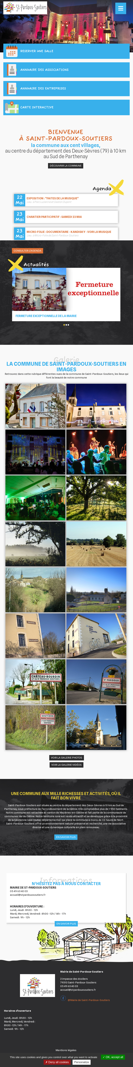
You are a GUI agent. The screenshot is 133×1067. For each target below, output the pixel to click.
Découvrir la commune (65, 165)
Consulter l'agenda (27, 250)
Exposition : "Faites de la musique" (53, 198)
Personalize (81, 1062)
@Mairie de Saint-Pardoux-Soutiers (85, 1000)
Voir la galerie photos (66, 757)
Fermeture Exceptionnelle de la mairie (46, 316)
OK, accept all (113, 1057)
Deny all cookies (57, 1062)
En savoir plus (66, 837)
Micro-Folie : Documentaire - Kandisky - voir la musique (69, 232)
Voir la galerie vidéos (66, 764)
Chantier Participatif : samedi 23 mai (54, 217)
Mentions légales (66, 1050)
